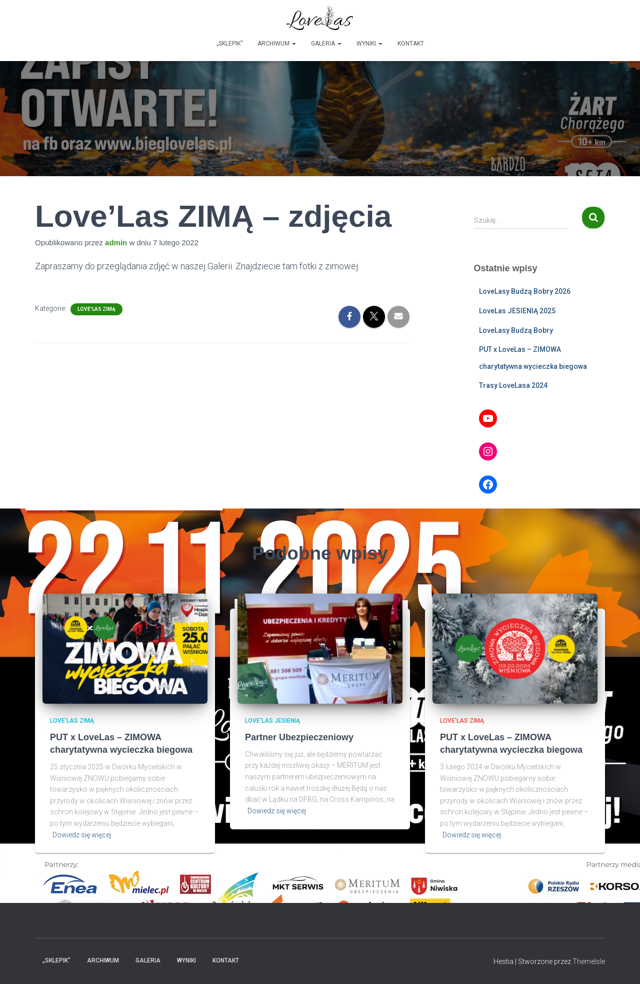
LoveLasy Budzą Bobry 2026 (524, 291)
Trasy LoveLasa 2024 (513, 385)
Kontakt (411, 43)
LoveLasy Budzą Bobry (516, 330)
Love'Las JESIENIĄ (272, 720)
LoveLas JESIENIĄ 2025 (517, 311)
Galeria (326, 43)
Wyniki (369, 43)
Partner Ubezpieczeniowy (299, 737)
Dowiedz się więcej (81, 835)
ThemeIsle (588, 961)
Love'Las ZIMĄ (97, 309)
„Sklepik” (229, 43)
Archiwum (277, 43)
